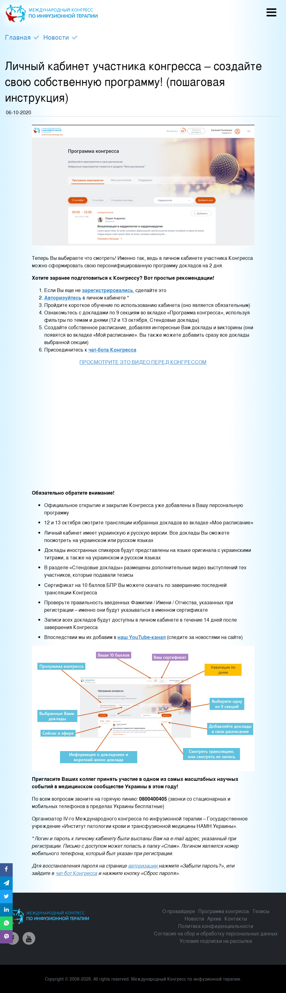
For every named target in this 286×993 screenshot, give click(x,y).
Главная (18, 37)
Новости (56, 37)
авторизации (143, 865)
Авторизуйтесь (62, 297)
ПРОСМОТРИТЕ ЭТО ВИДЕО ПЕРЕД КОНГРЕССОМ (143, 361)
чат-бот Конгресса (76, 873)
